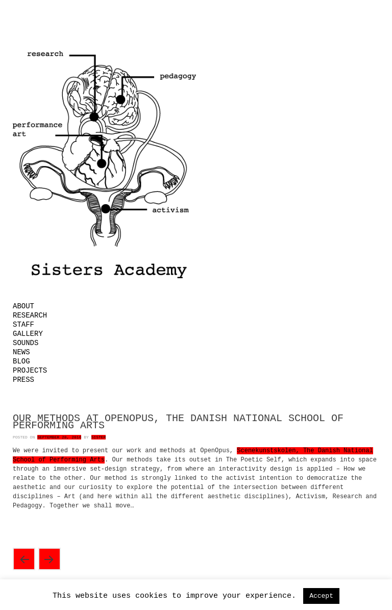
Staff (23, 325)
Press (23, 380)
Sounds (25, 343)
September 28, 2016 (59, 437)
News (21, 352)
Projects (30, 371)
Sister (98, 437)
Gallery (28, 334)
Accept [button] (321, 596)
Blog (21, 361)
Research (30, 315)
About (23, 306)
